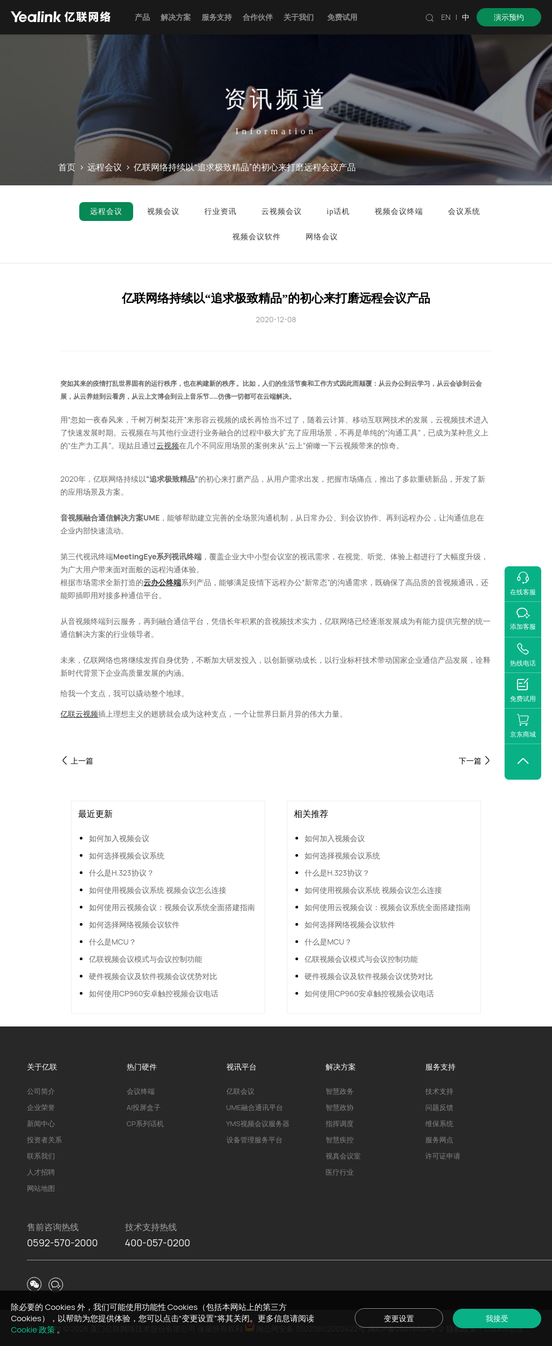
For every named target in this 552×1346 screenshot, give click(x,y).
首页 (66, 168)
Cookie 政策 (33, 1329)
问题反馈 (439, 1107)
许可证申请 (442, 1156)
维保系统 (439, 1123)
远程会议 (104, 168)
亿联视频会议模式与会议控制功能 (145, 959)
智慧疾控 (340, 1139)
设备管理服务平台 (254, 1139)
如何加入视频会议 (119, 838)
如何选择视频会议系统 (126, 855)
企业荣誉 (41, 1107)
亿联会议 (240, 1091)
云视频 (167, 445)
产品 (142, 17)
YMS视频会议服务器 (257, 1123)
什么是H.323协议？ (121, 873)
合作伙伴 (258, 17)
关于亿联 (42, 1066)
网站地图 (41, 1188)
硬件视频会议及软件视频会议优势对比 (153, 976)
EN (446, 17)
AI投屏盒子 (144, 1107)
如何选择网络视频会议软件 (134, 924)
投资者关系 (44, 1139)
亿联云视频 (79, 714)
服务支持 (217, 17)
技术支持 (439, 1091)
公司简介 (41, 1091)
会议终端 (141, 1091)
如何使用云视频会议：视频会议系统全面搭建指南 (172, 907)
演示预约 (509, 17)
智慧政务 (340, 1091)
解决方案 (176, 17)
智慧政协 (340, 1107)
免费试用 (342, 17)
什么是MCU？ (112, 941)
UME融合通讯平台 (254, 1107)
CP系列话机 (145, 1123)
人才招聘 (41, 1172)
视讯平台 (241, 1066)
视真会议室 (343, 1156)
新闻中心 (41, 1123)
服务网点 (439, 1139)
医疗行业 (340, 1172)
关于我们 (299, 17)
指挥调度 (340, 1123)
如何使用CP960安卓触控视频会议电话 (153, 993)
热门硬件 (142, 1066)
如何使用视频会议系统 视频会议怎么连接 (157, 890)
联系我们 (41, 1156)
